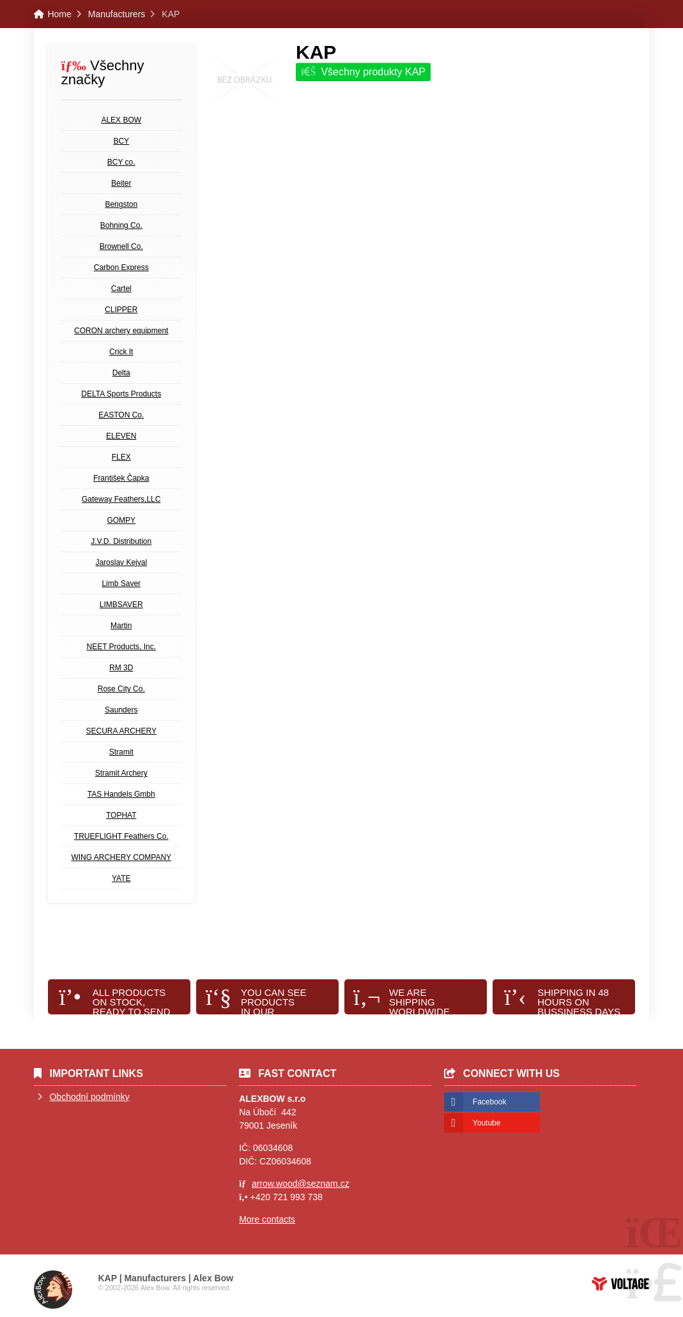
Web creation (620, 1284)
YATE (121, 878)
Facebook (490, 1101)
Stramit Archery (121, 773)
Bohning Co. (121, 225)
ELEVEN (121, 436)
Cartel (121, 288)
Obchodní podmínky (89, 1097)
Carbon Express (121, 267)
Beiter (121, 183)
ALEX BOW (121, 120)
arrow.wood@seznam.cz (300, 1183)
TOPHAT (121, 815)
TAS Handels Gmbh (121, 794)
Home (59, 14)
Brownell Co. (121, 246)
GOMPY (121, 520)
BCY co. (121, 162)
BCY (121, 141)
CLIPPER (121, 309)
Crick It (121, 351)
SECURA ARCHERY (121, 730)
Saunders (121, 709)
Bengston (121, 204)
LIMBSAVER (121, 604)
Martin (121, 625)
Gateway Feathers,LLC (121, 499)
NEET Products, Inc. (121, 646)
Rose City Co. (121, 688)
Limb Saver (121, 583)
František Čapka (121, 478)
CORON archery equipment (121, 330)
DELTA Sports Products (121, 393)
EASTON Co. (121, 414)
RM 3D (121, 667)
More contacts (267, 1219)
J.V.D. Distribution (121, 541)
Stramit (121, 752)
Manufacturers (116, 14)
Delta (121, 372)
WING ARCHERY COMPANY (121, 857)
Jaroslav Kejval (121, 562)
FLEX (121, 457)
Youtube (487, 1122)
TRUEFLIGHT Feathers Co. (121, 836)
